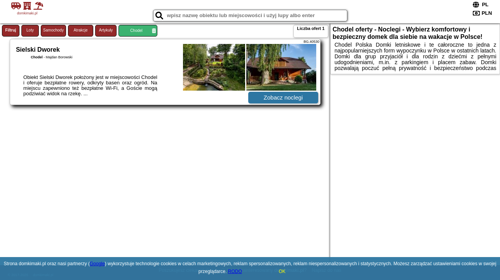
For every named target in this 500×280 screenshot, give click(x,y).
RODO (235, 271)
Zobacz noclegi (283, 97)
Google (97, 263)
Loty (30, 30)
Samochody (53, 30)
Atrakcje (80, 30)
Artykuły (106, 30)
